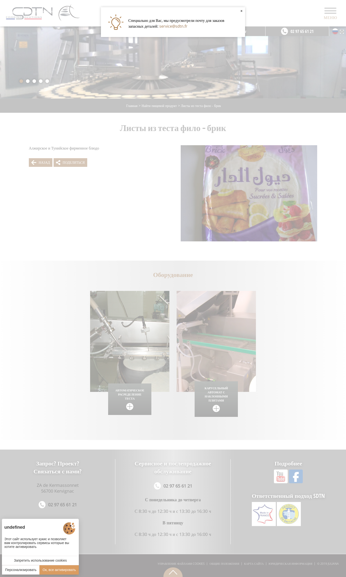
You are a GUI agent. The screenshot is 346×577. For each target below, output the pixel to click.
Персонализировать (20, 570)
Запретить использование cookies (40, 560)
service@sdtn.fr (173, 26)
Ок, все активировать (59, 570)
